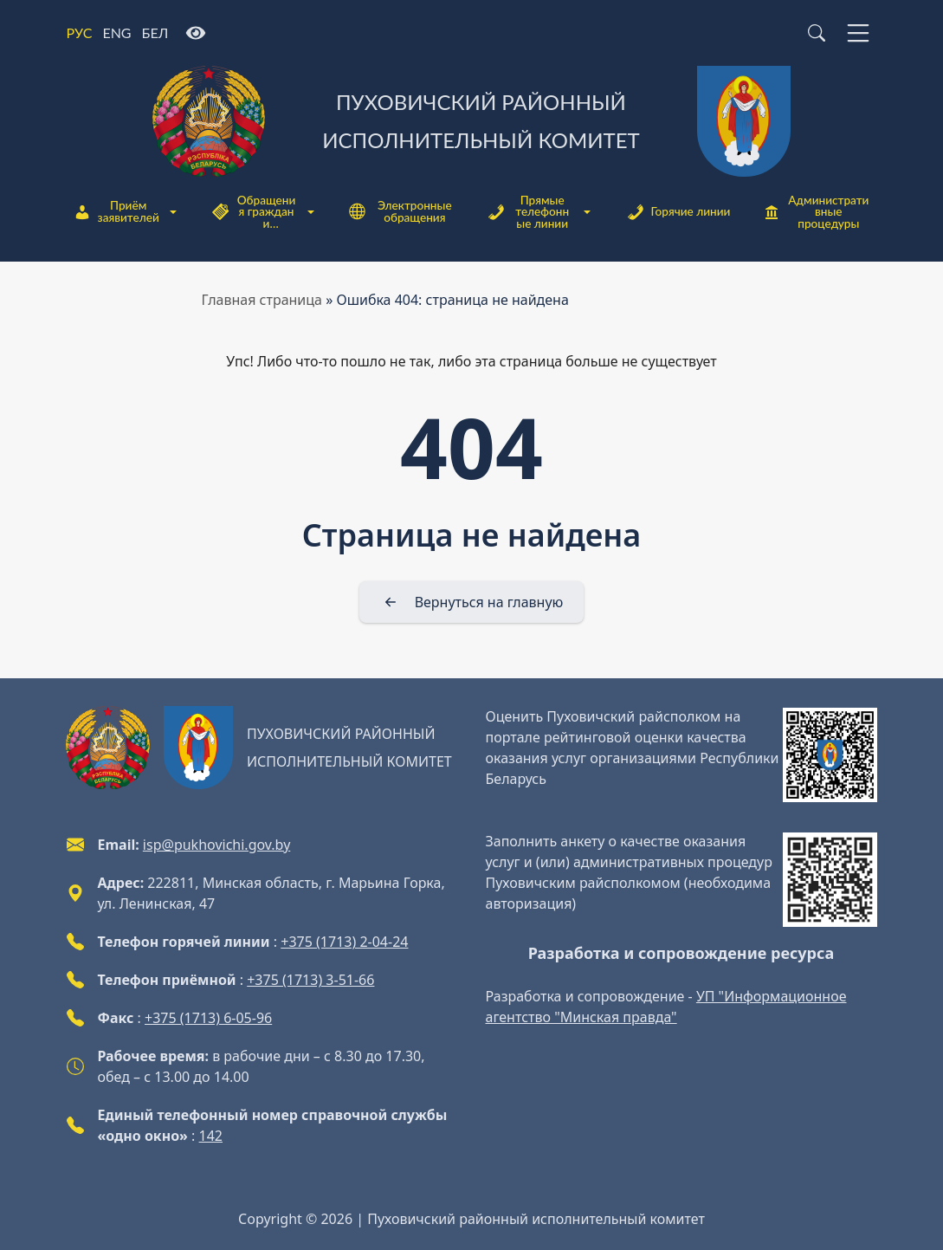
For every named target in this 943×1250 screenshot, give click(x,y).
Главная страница (262, 299)
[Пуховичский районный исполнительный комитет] (472, 121)
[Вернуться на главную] (472, 602)
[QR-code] (830, 755)
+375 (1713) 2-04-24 (344, 941)
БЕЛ (155, 32)
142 (211, 1135)
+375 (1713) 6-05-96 (208, 1017)
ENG (116, 32)
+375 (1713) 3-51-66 (310, 979)
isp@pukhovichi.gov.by (216, 844)
